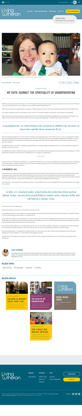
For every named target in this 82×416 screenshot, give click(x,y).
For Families (38, 278)
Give (63, 2)
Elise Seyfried (7, 88)
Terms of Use (52, 404)
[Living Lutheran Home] (11, 12)
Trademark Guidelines (11, 406)
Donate (72, 390)
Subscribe (72, 385)
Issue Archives (32, 388)
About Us (61, 11)
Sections (30, 11)
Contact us (41, 393)
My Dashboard (73, 11)
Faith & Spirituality (18, 278)
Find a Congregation (55, 390)
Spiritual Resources (40, 11)
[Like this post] (62, 88)
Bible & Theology (7, 278)
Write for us (42, 390)
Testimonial (29, 278)
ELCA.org (52, 388)
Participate (52, 11)
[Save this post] (68, 88)
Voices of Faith (41, 94)
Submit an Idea (43, 388)
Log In (72, 2)
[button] (79, 2)
